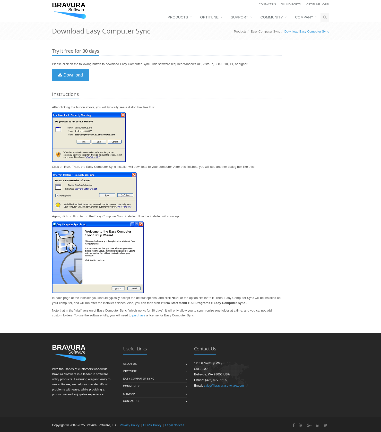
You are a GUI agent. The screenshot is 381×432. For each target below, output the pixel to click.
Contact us (131, 400)
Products (178, 17)
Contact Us (267, 4)
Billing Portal (291, 4)
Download (70, 75)
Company (304, 17)
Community (271, 17)
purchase (138, 315)
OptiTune (209, 17)
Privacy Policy (129, 425)
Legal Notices (174, 425)
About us (130, 363)
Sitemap (129, 393)
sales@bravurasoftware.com (224, 385)
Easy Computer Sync (265, 31)
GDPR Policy (152, 425)
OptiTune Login (317, 4)
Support (239, 17)
